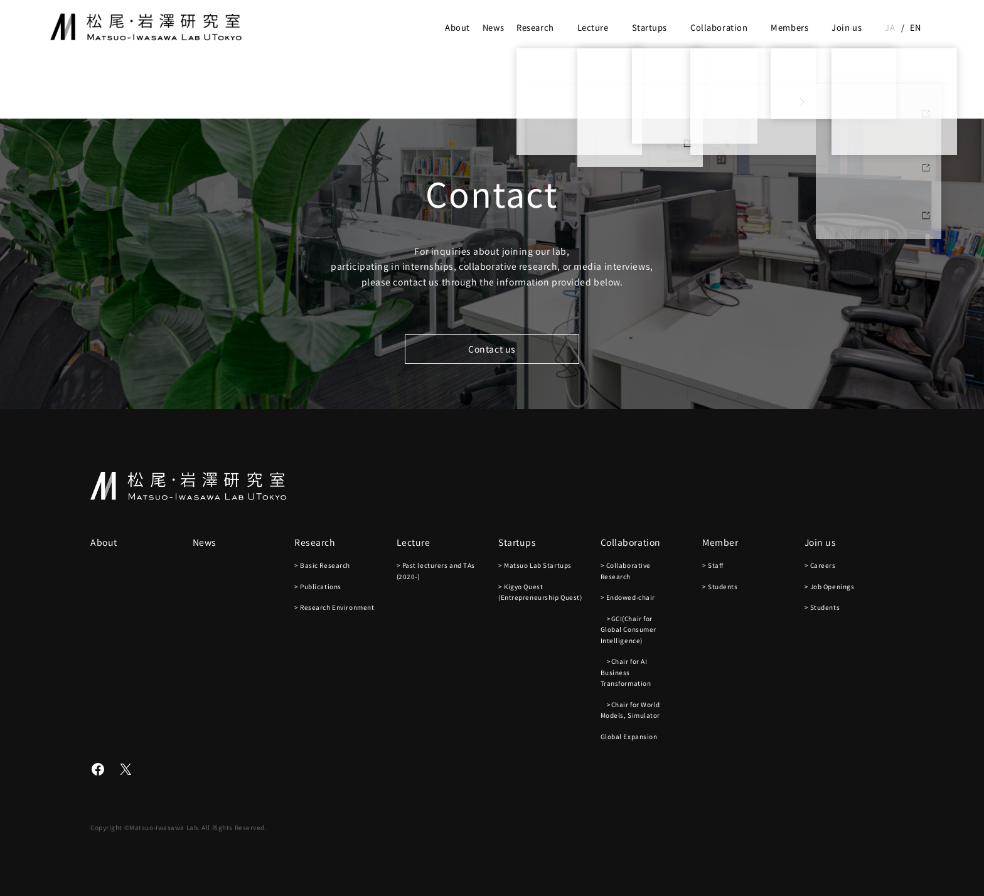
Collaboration (718, 27)
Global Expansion (629, 736)
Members (789, 27)
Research (535, 27)
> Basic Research (322, 565)
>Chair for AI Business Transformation (626, 672)
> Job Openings (830, 586)
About (457, 27)
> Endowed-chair (628, 597)
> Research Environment (334, 607)
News (493, 27)
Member (720, 542)
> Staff (713, 565)
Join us (847, 27)
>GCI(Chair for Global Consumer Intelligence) (628, 629)
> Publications (317, 586)
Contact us (492, 349)
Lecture (593, 27)
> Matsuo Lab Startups (535, 565)
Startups (649, 27)
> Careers (820, 565)
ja (890, 27)
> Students (720, 586)
